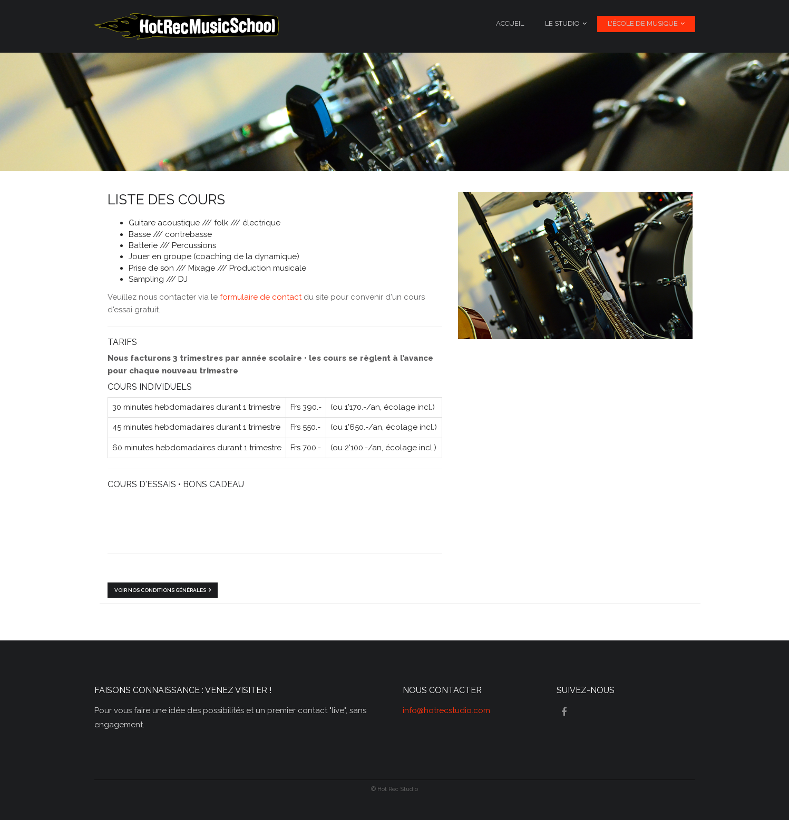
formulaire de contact (260, 297)
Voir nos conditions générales (160, 590)
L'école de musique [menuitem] (643, 23)
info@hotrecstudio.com (446, 710)
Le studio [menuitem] (562, 23)
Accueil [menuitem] (510, 23)
